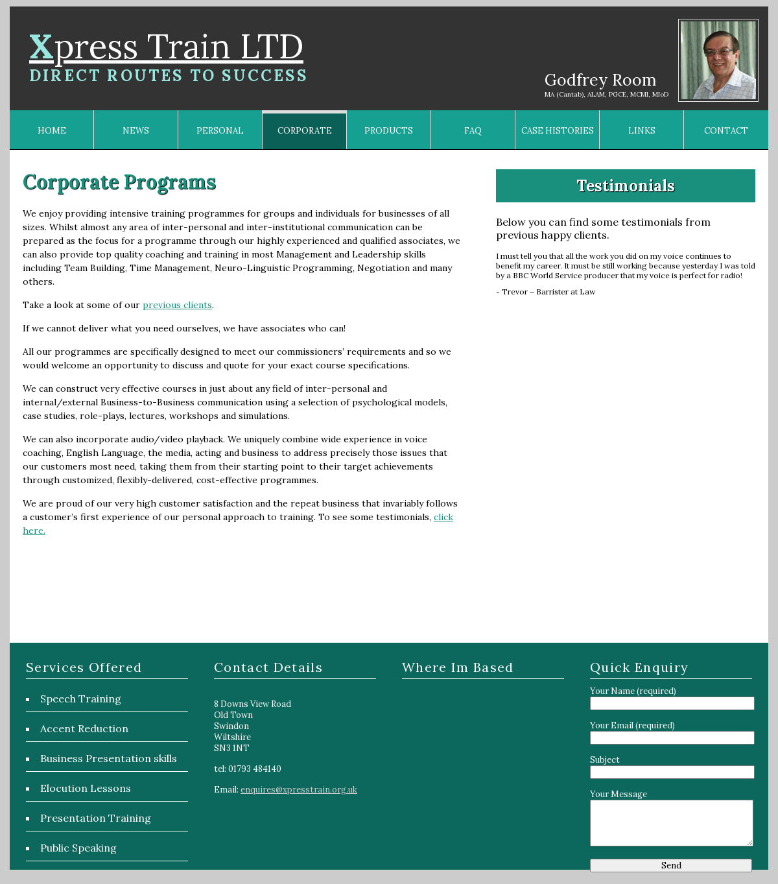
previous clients (177, 305)
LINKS (641, 130)
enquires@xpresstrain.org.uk (299, 789)
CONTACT (726, 130)
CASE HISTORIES (557, 130)
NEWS (136, 130)
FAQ (473, 130)
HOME (52, 130)
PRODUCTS (388, 130)
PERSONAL (220, 130)
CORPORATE (304, 130)
